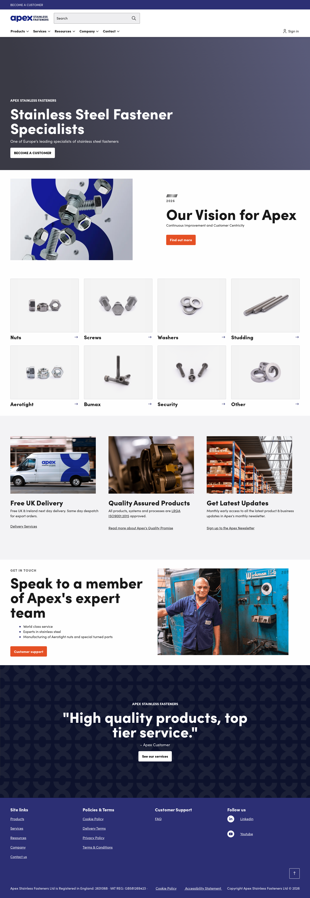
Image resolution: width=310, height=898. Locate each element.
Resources (65, 31)
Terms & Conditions (98, 847)
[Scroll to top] (294, 873)
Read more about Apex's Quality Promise (140, 528)
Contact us (18, 856)
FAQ (158, 819)
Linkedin (246, 819)
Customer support (28, 651)
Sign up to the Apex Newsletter (230, 528)
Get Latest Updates (237, 502)
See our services (155, 756)
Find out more (181, 239)
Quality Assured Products (149, 502)
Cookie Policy (93, 819)
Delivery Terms (94, 828)
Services (42, 31)
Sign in (290, 31)
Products (20, 31)
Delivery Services (23, 526)
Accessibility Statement (203, 888)
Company (89, 31)
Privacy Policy (93, 837)
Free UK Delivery (36, 502)
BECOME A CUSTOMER (26, 5)
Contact (111, 31)
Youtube (246, 834)
